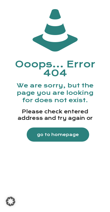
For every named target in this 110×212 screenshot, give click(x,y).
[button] (10, 201)
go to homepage (58, 134)
